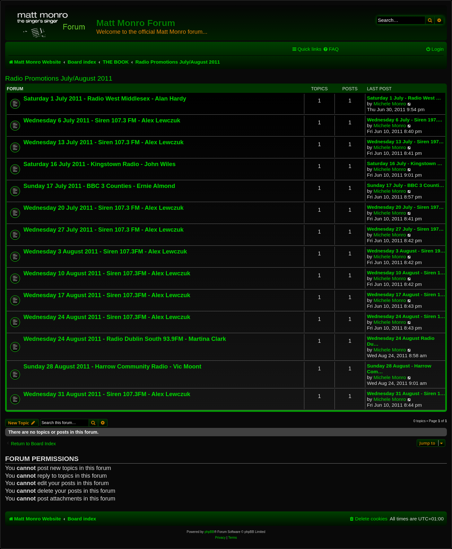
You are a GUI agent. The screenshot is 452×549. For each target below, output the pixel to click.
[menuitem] (331, 49)
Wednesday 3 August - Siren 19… (406, 250)
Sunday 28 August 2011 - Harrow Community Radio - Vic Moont (112, 366)
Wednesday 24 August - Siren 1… (406, 316)
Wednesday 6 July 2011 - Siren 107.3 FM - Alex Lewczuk (101, 120)
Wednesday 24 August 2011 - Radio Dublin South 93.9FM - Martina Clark (124, 338)
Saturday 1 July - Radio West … (404, 98)
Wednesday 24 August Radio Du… (400, 341)
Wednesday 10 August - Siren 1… (406, 272)
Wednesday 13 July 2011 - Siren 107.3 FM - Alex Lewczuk (103, 142)
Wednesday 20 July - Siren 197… (405, 207)
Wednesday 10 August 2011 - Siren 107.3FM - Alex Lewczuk (106, 273)
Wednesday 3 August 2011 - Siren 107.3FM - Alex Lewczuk (105, 251)
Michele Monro (390, 103)
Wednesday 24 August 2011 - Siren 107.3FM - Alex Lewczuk (106, 317)
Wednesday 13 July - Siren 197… (405, 141)
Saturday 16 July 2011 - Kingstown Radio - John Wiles (99, 164)
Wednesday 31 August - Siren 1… (406, 393)
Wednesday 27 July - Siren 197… (405, 229)
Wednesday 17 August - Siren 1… (406, 294)
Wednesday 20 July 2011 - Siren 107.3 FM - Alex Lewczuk (103, 207)
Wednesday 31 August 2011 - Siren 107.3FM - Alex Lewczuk (106, 394)
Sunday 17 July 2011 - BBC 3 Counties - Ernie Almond (99, 185)
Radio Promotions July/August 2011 (58, 78)
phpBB (209, 532)
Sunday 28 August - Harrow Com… (399, 368)
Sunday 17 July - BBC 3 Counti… (405, 185)
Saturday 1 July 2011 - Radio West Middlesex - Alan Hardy (104, 98)
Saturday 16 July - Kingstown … (404, 163)
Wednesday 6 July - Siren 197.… (404, 119)
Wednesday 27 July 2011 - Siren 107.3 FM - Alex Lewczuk (103, 229)
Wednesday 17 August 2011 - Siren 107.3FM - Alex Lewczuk (106, 295)
